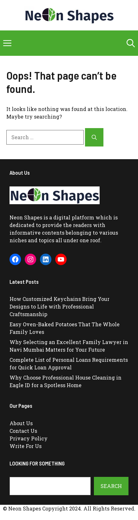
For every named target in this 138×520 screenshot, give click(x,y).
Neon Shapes (26, 217)
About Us (21, 423)
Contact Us (23, 430)
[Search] (94, 137)
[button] (130, 43)
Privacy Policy (29, 438)
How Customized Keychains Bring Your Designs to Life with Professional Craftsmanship (59, 306)
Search (111, 486)
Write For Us (26, 446)
